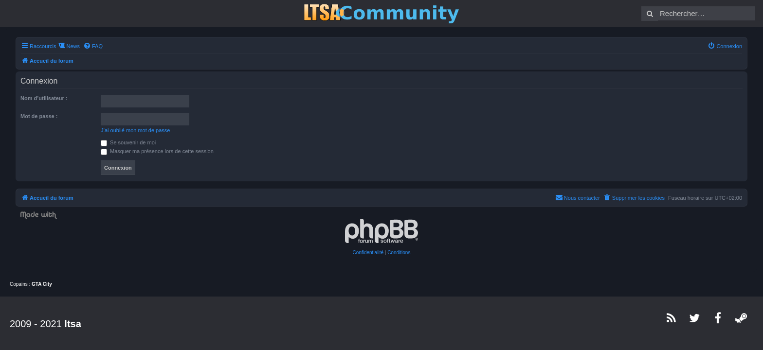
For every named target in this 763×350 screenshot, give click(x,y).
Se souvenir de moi (122, 142)
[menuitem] (87, 46)
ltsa (72, 323)
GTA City (42, 284)
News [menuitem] (67, 46)
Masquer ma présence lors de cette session (151, 151)
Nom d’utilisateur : (38, 98)
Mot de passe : (33, 116)
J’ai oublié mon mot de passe (129, 130)
